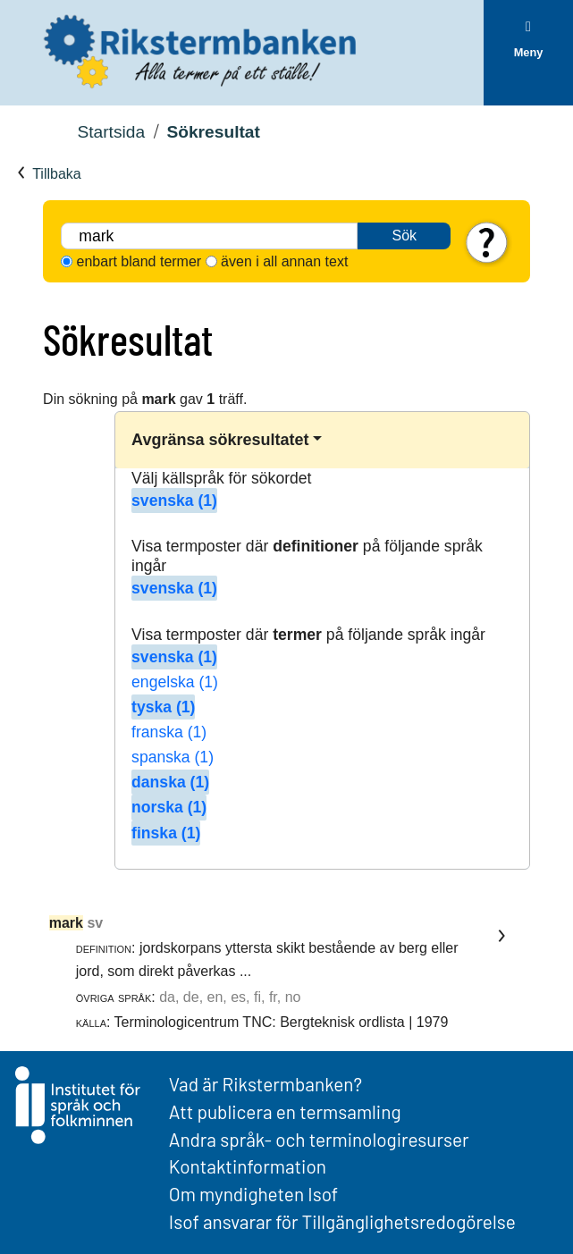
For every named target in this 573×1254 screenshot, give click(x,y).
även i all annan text (284, 261)
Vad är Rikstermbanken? (265, 1084)
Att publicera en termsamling (285, 1111)
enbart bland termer (139, 261)
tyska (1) (163, 707)
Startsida (111, 131)
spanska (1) (172, 757)
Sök (404, 235)
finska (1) (165, 833)
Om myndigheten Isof (253, 1193)
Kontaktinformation (247, 1166)
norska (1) (168, 807)
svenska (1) (174, 500)
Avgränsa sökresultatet (219, 440)
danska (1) (170, 782)
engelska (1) (174, 682)
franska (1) (168, 732)
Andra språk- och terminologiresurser (319, 1139)
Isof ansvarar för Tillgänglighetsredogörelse (342, 1221)
